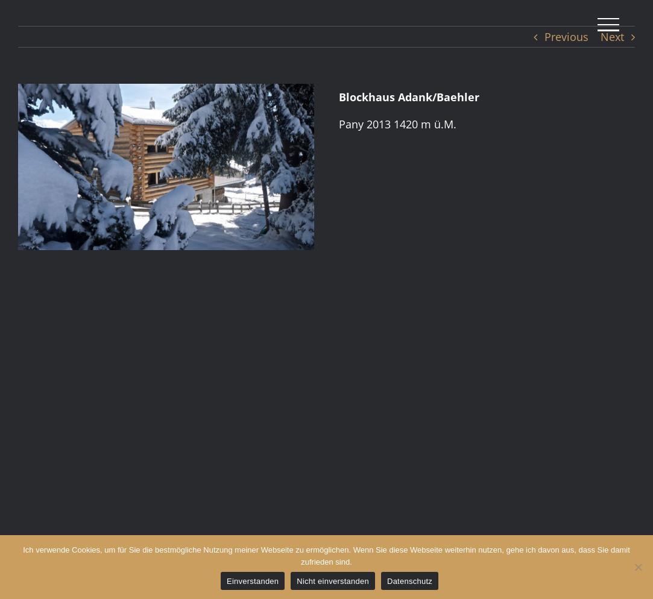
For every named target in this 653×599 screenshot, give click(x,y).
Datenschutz (409, 581)
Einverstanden (253, 581)
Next (612, 37)
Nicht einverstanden (333, 581)
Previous (566, 37)
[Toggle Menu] (608, 24)
